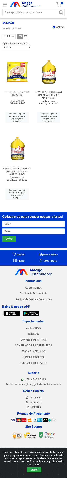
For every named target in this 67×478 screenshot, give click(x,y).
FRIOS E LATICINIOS (34, 351)
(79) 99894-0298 (33, 379)
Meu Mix (18, 254)
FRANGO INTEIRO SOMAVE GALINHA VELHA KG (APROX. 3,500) (48, 95)
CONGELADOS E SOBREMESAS (33, 345)
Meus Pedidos (48, 254)
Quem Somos (33, 287)
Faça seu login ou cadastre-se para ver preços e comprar (17, 117)
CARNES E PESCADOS (33, 339)
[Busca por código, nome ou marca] (30, 12)
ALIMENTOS (33, 327)
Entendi (34, 470)
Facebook (33, 402)
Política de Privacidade (33, 293)
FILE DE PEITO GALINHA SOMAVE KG (17, 93)
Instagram (33, 397)
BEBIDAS (33, 333)
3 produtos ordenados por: (16, 43)
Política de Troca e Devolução (33, 299)
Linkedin (33, 406)
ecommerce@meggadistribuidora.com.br (33, 384)
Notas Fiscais (48, 261)
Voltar (59, 27)
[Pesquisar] (61, 12)
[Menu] (5, 4)
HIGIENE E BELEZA (33, 357)
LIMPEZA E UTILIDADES (33, 363)
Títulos (18, 261)
